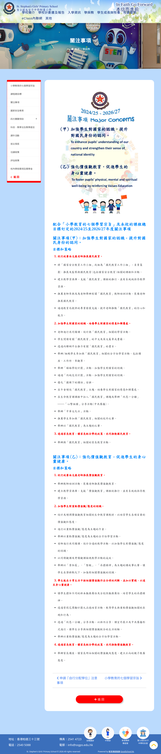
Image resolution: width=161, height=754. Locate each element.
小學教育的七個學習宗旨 (23, 85)
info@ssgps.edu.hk (80, 745)
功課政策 (15, 152)
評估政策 (15, 160)
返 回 (15, 177)
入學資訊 (82, 18)
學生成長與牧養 (116, 18)
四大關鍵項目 (24, 118)
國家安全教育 (17, 110)
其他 (135, 18)
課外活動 (15, 135)
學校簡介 (36, 18)
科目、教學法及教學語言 (23, 127)
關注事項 (15, 102)
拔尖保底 (15, 143)
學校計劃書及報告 (59, 18)
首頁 (75, 49)
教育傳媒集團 (114, 751)
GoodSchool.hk (127, 751)
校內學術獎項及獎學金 (22, 168)
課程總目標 (16, 93)
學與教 (97, 18)
